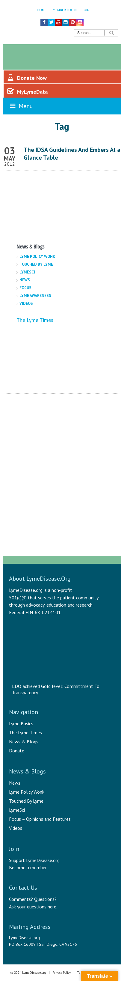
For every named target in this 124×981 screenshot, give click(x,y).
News (24, 280)
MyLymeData (27, 91)
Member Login (65, 10)
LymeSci (27, 272)
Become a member (28, 867)
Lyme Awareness (35, 295)
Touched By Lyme (36, 264)
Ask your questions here (32, 907)
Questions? (45, 899)
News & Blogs (23, 742)
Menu (21, 106)
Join (86, 10)
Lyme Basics (21, 723)
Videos (26, 303)
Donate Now (27, 77)
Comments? (21, 899)
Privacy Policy (61, 972)
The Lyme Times (34, 320)
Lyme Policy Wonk (37, 256)
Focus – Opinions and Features (40, 819)
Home (41, 10)
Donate (16, 751)
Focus (25, 287)
